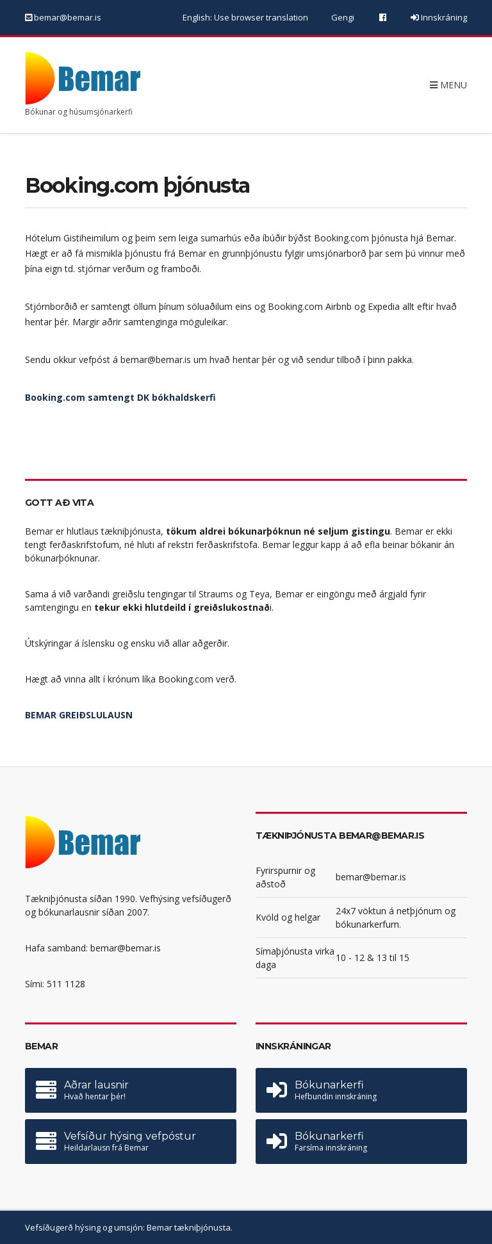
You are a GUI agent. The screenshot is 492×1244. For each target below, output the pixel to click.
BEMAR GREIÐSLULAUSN (79, 715)
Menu (448, 84)
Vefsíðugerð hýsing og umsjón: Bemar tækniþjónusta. (129, 1227)
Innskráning (443, 17)
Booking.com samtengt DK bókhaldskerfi (120, 397)
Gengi (342, 17)
